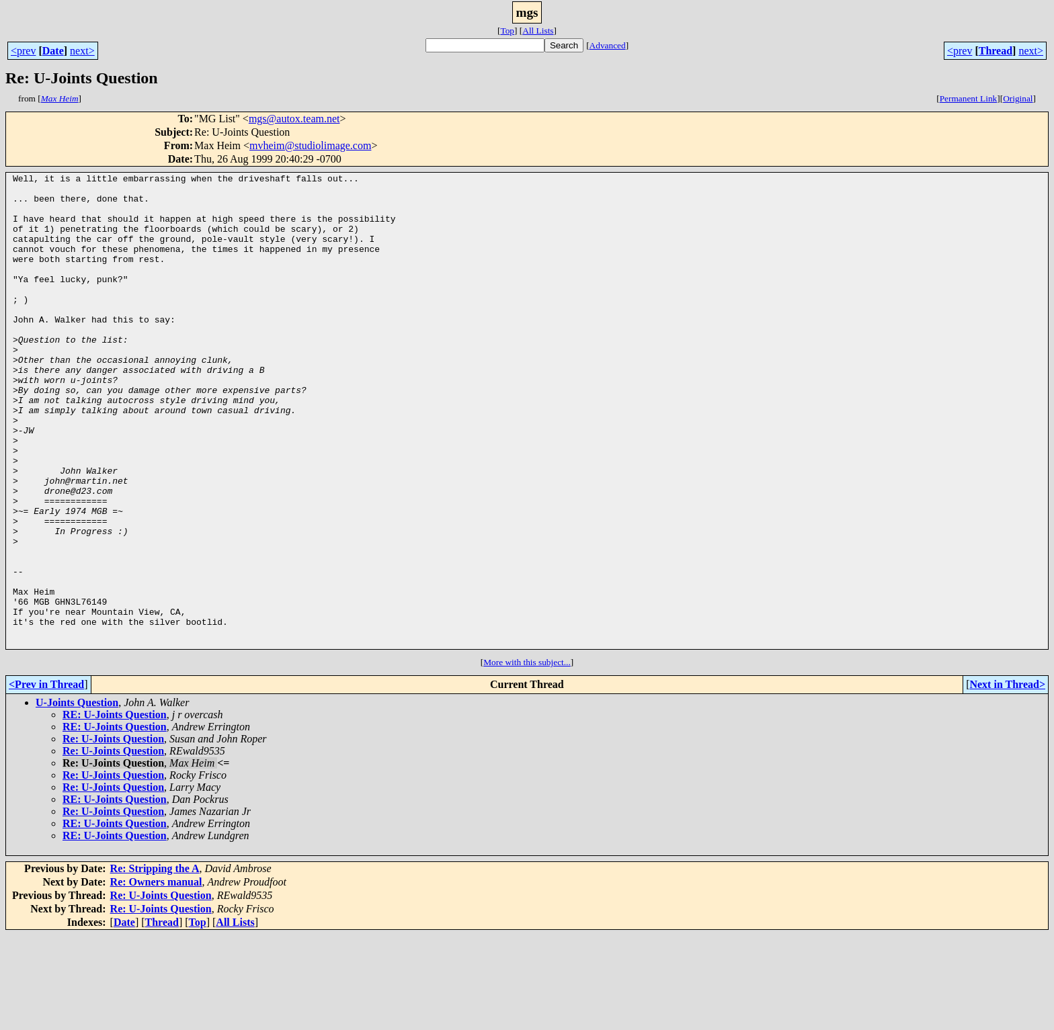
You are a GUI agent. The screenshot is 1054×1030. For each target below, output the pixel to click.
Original (1017, 98)
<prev (23, 50)
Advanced (608, 45)
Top (507, 31)
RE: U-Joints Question (115, 809)
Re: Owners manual (156, 976)
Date (53, 50)
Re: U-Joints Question (113, 833)
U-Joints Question (77, 797)
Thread (995, 50)
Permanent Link (969, 98)
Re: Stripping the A (155, 963)
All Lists (537, 31)
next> (82, 50)
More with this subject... (527, 757)
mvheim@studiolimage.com (310, 145)
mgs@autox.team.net (294, 118)
